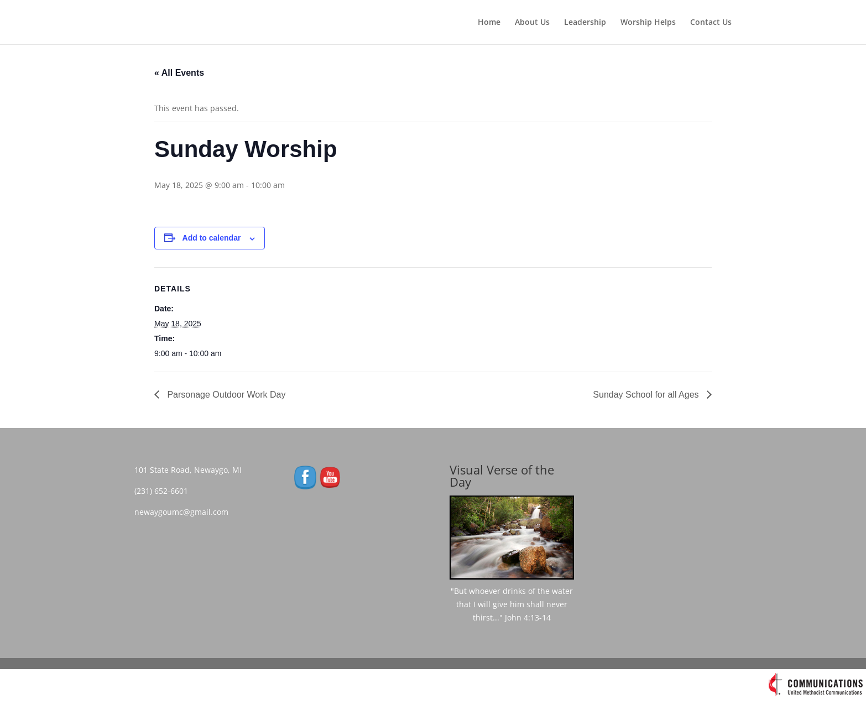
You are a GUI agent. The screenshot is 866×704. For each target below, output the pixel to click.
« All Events (179, 72)
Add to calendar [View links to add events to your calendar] (211, 237)
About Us (532, 22)
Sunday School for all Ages (647, 394)
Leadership (585, 22)
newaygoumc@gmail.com (184, 512)
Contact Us (711, 22)
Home (489, 22)
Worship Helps (648, 22)
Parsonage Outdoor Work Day (225, 394)
